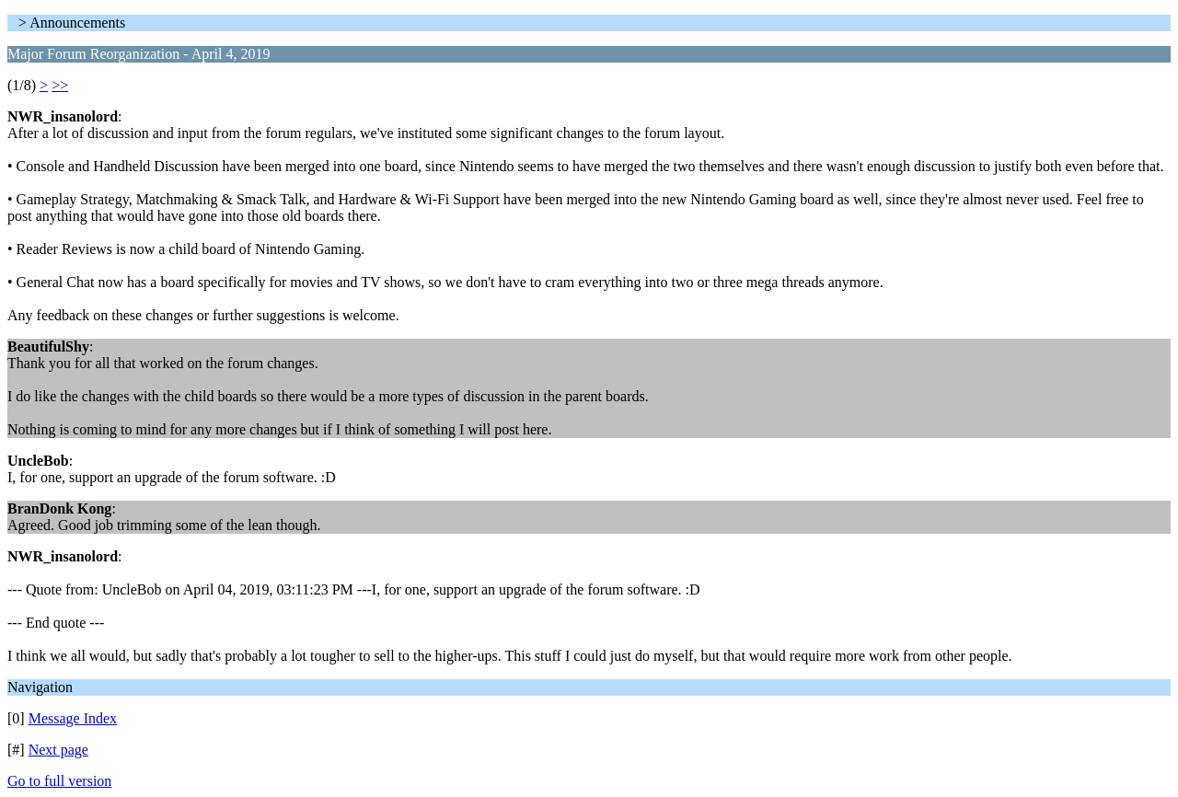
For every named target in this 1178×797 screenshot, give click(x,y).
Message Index (73, 718)
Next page (58, 749)
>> (60, 85)
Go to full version (59, 781)
